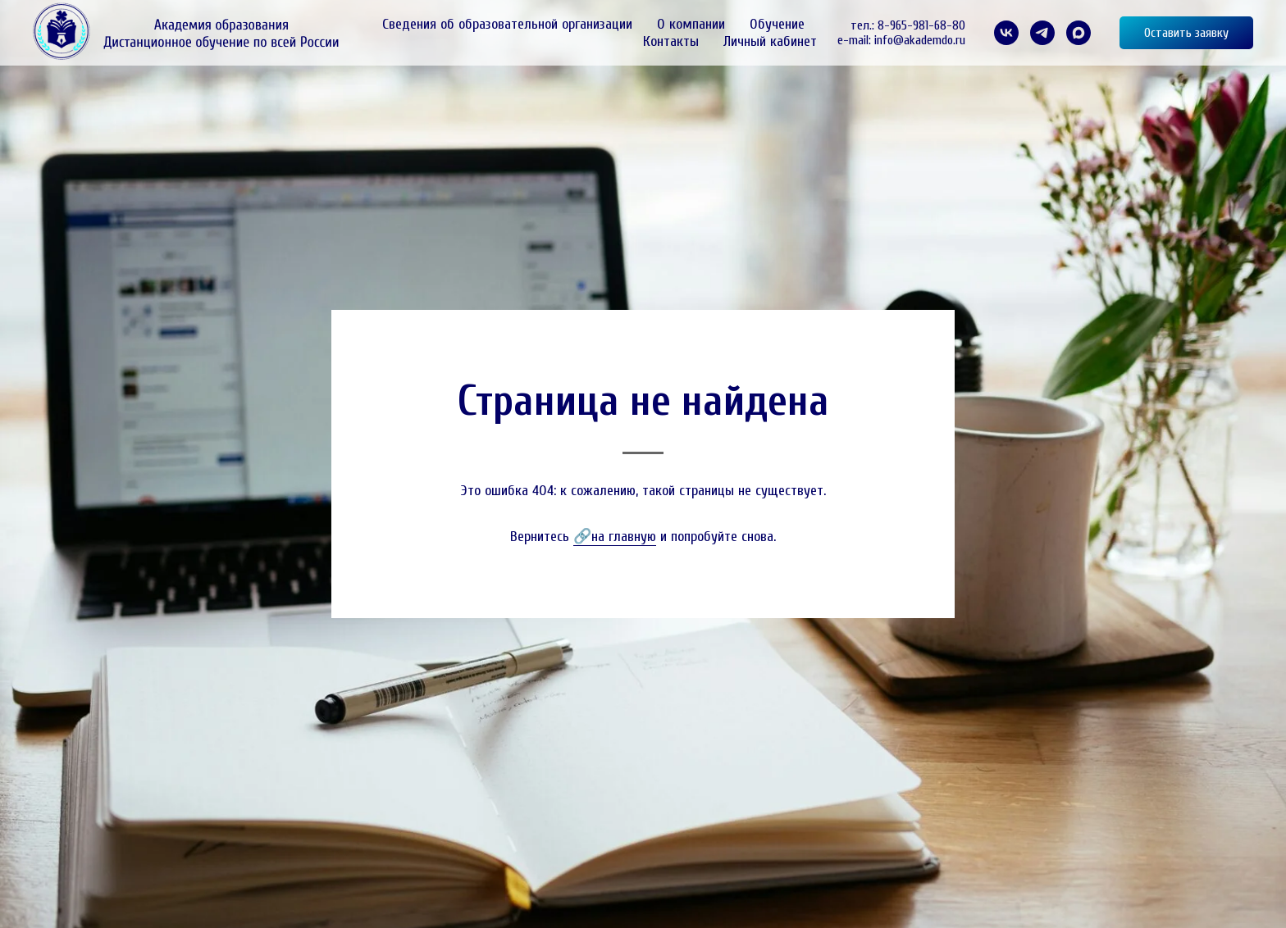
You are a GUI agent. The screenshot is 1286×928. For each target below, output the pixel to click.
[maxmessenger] (1078, 32)
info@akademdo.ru (919, 40)
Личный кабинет (770, 41)
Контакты (671, 41)
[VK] (1006, 32)
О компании (691, 24)
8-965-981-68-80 (921, 25)
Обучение (777, 24)
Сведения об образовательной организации (507, 24)
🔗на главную (614, 536)
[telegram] (1042, 32)
